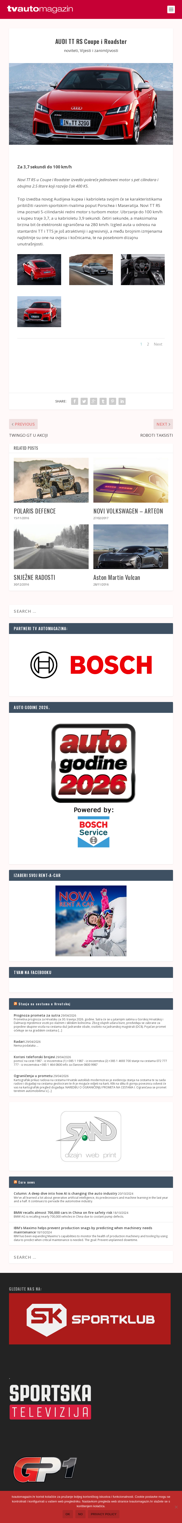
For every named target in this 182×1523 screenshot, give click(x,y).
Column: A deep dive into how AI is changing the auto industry (65, 1193)
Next (158, 344)
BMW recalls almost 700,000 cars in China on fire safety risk (63, 1212)
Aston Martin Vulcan (116, 577)
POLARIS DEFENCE (35, 510)
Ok (67, 1514)
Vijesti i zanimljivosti (99, 50)
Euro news (26, 1182)
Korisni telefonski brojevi (34, 1057)
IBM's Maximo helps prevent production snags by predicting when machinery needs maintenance (83, 1230)
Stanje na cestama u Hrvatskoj (44, 1003)
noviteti (71, 50)
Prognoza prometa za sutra (37, 1015)
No (80, 1514)
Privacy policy (104, 1514)
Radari (19, 1041)
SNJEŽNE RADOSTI (34, 577)
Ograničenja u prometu (33, 1076)
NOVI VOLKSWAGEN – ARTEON (128, 510)
